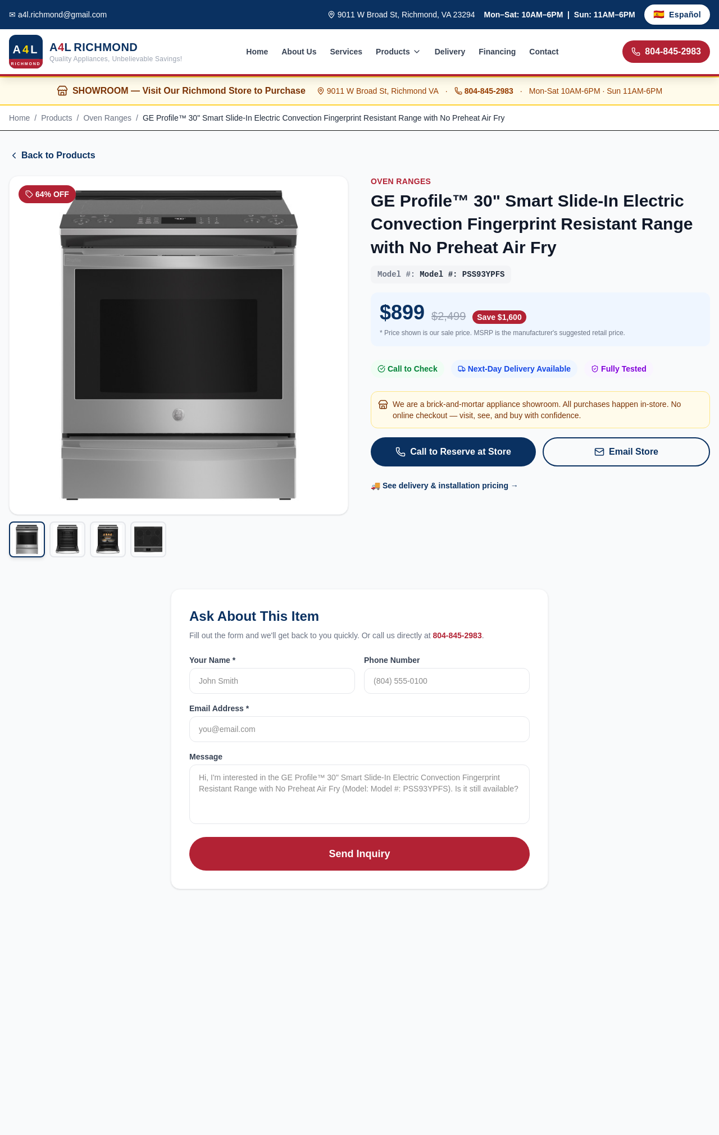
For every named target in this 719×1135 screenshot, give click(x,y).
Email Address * (219, 708)
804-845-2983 (666, 51)
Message (205, 756)
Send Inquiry (359, 853)
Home (257, 51)
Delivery (450, 51)
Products (398, 51)
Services (346, 51)
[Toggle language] (677, 14)
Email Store (626, 452)
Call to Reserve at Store (453, 452)
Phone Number (392, 660)
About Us (298, 51)
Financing (497, 51)
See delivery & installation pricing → (450, 485)
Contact (543, 51)
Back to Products (52, 155)
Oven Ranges (107, 117)
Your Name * (212, 660)
